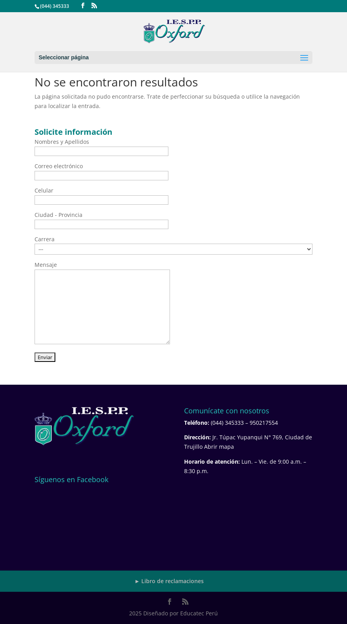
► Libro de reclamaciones (169, 581)
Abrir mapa (219, 446)
